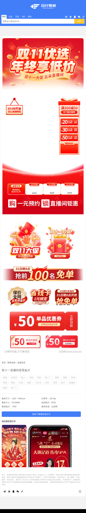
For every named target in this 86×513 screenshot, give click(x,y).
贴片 (63, 383)
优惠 (29, 383)
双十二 (48, 377)
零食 (5, 383)
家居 (13, 383)
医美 (73, 377)
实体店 (14, 377)
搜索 (79, 21)
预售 (57, 377)
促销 (5, 377)
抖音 (47, 383)
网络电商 (11, 362)
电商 (5, 388)
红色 (21, 383)
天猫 (31, 377)
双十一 (14, 388)
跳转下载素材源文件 (41, 414)
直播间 (72, 383)
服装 (65, 377)
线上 (23, 377)
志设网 (54, 406)
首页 (4, 362)
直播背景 (21, 362)
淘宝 (39, 377)
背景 (55, 383)
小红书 (38, 383)
